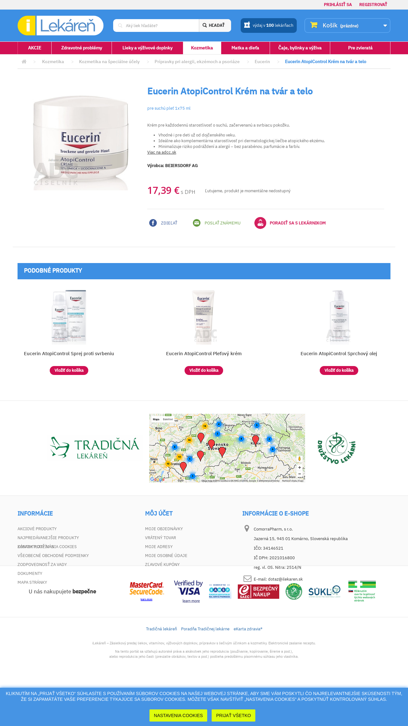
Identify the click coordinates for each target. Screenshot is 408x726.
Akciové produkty (37, 529)
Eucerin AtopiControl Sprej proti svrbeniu (69, 353)
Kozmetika (202, 48)
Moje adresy (159, 546)
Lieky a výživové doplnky (147, 48)
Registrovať (373, 4)
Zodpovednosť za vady (42, 564)
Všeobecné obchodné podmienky (53, 555)
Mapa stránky (32, 582)
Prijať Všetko (233, 715)
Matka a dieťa (245, 48)
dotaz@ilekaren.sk (285, 579)
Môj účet (158, 513)
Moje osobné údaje (166, 555)
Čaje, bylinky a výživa (300, 48)
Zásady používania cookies (47, 591)
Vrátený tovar (160, 537)
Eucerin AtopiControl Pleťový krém (204, 353)
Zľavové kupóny (162, 564)
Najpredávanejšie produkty (48, 537)
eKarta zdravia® (248, 673)
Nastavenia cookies (178, 715)
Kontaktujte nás (36, 546)
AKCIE (34, 48)
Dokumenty (30, 573)
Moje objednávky (164, 529)
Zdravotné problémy (81, 48)
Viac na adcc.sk (161, 152)
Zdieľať (163, 223)
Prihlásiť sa (338, 4)
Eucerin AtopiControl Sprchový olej (339, 353)
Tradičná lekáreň (161, 673)
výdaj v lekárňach (268, 26)
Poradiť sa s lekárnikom (290, 223)
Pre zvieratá (360, 48)
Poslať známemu (217, 223)
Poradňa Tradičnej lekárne (205, 673)
